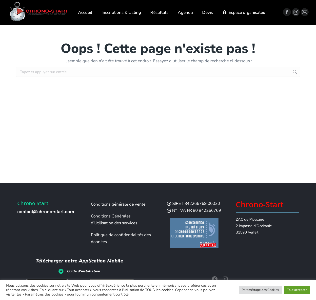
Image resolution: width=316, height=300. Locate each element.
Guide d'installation (83, 271)
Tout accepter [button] (297, 290)
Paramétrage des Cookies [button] (260, 290)
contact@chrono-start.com (45, 211)
